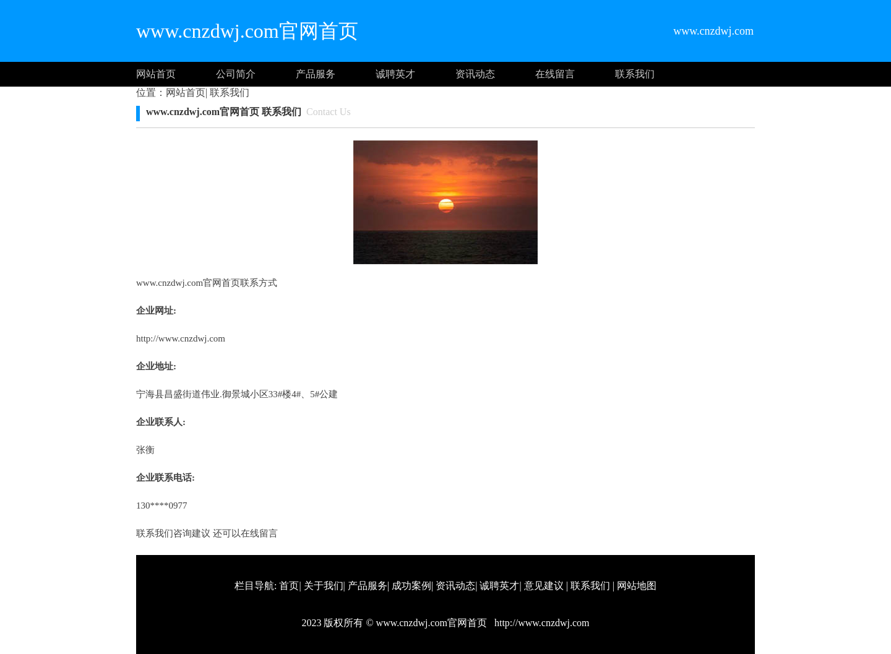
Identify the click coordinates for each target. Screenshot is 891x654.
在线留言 (555, 74)
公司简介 (236, 74)
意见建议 (544, 585)
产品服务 (315, 74)
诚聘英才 (395, 74)
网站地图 (636, 585)
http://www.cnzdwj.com (180, 338)
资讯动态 (475, 74)
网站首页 (156, 74)
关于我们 (323, 585)
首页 (289, 585)
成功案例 (411, 585)
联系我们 (635, 74)
